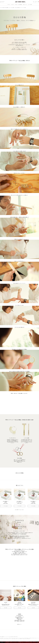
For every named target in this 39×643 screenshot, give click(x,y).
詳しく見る (5, 607)
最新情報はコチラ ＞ (19, 624)
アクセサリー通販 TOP (2, 7)
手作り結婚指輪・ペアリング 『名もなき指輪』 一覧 (10, 7)
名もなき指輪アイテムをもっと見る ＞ (19, 509)
